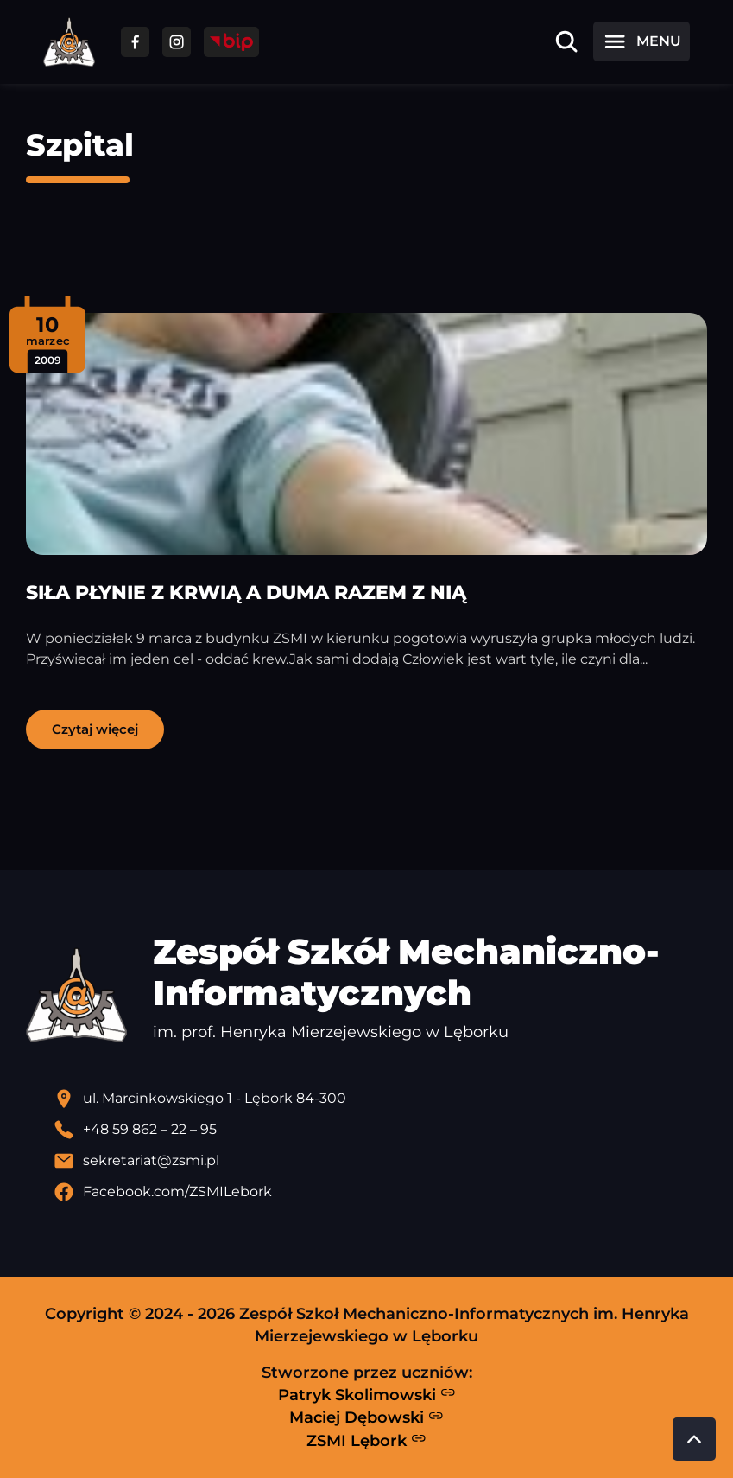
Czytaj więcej (95, 729)
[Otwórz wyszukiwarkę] (566, 41)
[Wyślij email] (380, 1160)
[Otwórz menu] (641, 41)
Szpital (80, 144)
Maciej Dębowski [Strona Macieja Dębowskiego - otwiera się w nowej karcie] (366, 1417)
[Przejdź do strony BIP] (231, 42)
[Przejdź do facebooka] (135, 42)
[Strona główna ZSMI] (69, 42)
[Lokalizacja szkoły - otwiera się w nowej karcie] (380, 1098)
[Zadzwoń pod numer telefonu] (380, 1129)
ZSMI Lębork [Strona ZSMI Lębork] (366, 1439)
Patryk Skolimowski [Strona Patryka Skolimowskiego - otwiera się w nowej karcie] (367, 1394)
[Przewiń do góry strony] (694, 1439)
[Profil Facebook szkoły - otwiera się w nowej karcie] (380, 1192)
